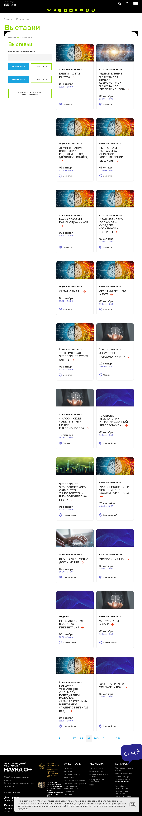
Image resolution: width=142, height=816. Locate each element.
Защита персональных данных (19, 783)
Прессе (93, 785)
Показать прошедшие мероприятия (30, 93)
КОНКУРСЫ (121, 763)
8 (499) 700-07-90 (12, 792)
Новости (68, 768)
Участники (69, 777)
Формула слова (122, 779)
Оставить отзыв (123, 796)
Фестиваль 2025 (72, 774)
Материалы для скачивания (96, 780)
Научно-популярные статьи (99, 775)
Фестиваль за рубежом (75, 783)
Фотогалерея (96, 768)
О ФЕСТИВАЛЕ (72, 763)
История (68, 771)
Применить (18, 66)
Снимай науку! (122, 776)
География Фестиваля (74, 780)
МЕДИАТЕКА (96, 763)
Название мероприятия (21, 51)
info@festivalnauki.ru (14, 800)
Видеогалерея (96, 771)
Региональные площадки (122, 792)
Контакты (68, 794)
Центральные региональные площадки (71, 788)
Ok (132, 804)
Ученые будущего (123, 773)
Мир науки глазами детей (124, 769)
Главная (8, 19)
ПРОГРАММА (122, 781)
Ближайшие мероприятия (121, 787)
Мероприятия (22, 19)
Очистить (41, 66)
